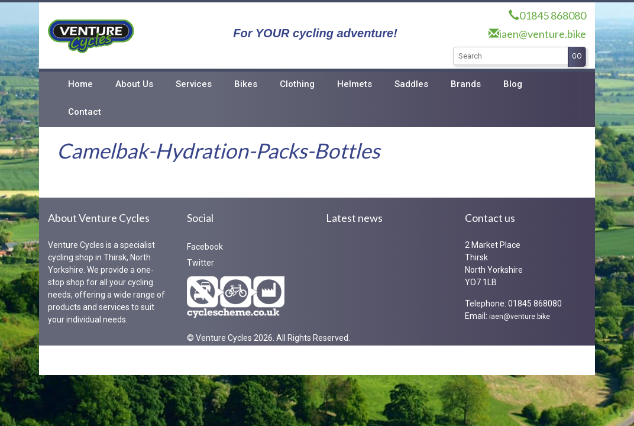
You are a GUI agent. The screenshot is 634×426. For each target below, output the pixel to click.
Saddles (411, 84)
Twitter (200, 262)
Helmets (354, 84)
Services (194, 84)
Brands (466, 84)
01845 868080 (552, 15)
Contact (84, 111)
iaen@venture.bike (542, 33)
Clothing (297, 84)
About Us (134, 84)
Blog (512, 84)
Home (80, 84)
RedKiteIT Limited (150, 360)
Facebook (205, 246)
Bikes (245, 84)
